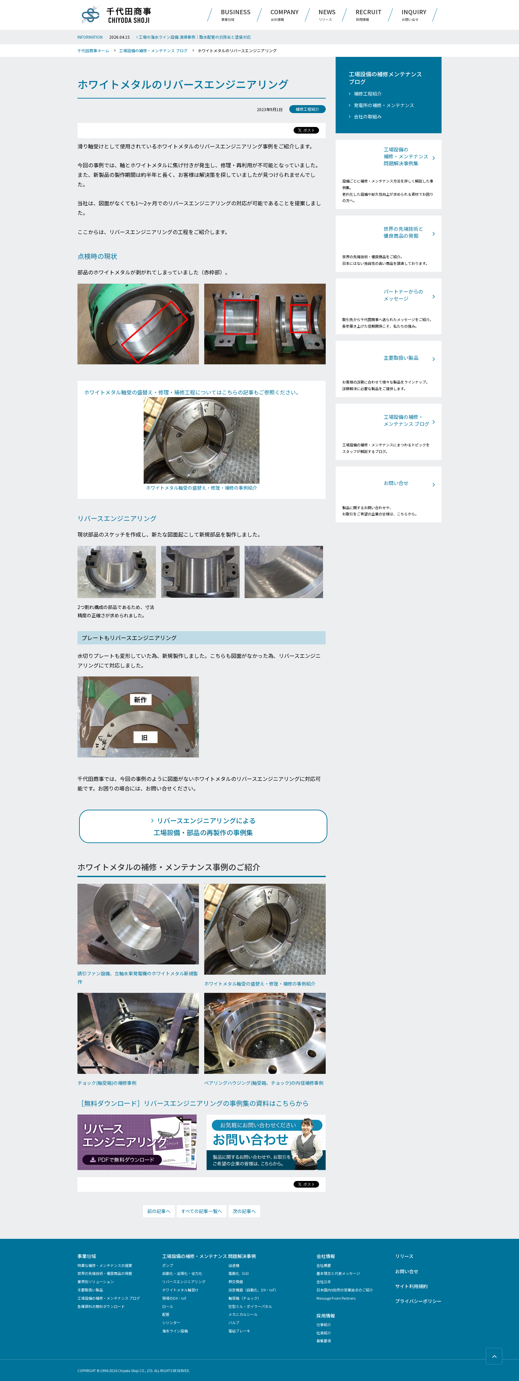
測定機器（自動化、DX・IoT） (253, 1289)
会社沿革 (323, 1281)
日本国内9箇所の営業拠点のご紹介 (344, 1289)
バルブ (233, 1322)
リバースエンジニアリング (184, 1281)
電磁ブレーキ (239, 1330)
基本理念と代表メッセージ (338, 1273)
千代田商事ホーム (93, 50)
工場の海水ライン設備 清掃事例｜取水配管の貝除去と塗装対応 (193, 37)
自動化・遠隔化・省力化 (182, 1273)
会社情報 (325, 1256)
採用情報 (325, 1315)
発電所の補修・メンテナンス (384, 105)
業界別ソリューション (95, 1281)
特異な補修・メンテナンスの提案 (104, 1265)
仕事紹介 (323, 1324)
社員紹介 (323, 1332)
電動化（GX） (239, 1273)
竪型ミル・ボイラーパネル (250, 1306)
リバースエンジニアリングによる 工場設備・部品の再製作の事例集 (205, 826)
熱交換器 (235, 1281)
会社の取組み (368, 116)
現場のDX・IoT (174, 1298)
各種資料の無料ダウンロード (101, 1306)
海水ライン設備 (175, 1330)
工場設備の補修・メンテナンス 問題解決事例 (209, 1256)
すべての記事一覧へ (201, 1211)
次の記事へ (244, 1211)
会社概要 (323, 1265)
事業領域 (86, 1256)
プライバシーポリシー (418, 1301)
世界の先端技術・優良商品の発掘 (104, 1273)
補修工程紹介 (368, 94)
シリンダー (171, 1322)
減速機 (233, 1265)
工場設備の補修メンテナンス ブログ (385, 78)
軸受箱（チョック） (244, 1298)
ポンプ (167, 1265)
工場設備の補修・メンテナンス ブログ (153, 50)
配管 (165, 1314)
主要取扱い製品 (90, 1289)
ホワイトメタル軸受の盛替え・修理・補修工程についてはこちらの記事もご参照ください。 (192, 392)
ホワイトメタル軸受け (180, 1289)
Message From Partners (335, 1298)
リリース (404, 1256)
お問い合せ (406, 1271)
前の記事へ (158, 1211)
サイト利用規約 (411, 1286)
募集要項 (323, 1340)
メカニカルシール (243, 1314)
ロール (167, 1306)
